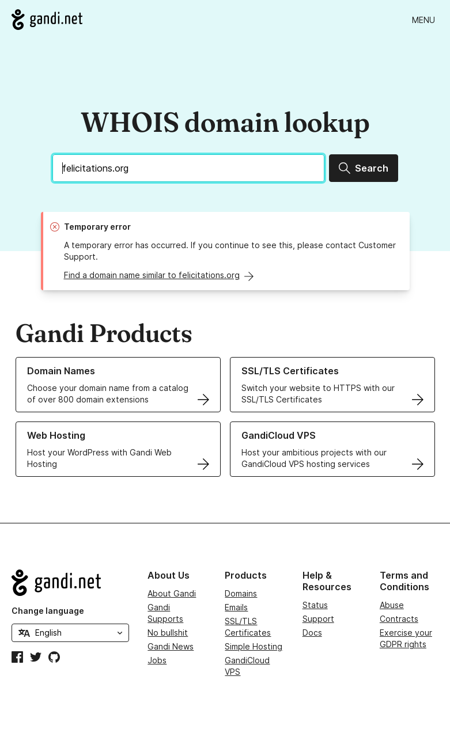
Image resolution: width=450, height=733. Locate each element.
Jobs (157, 660)
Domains (241, 593)
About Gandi (172, 593)
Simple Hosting (253, 646)
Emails (236, 607)
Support (318, 619)
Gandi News (171, 646)
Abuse (392, 605)
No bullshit (168, 632)
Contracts (399, 619)
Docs (312, 632)
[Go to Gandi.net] (47, 19)
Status (315, 605)
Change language (48, 611)
